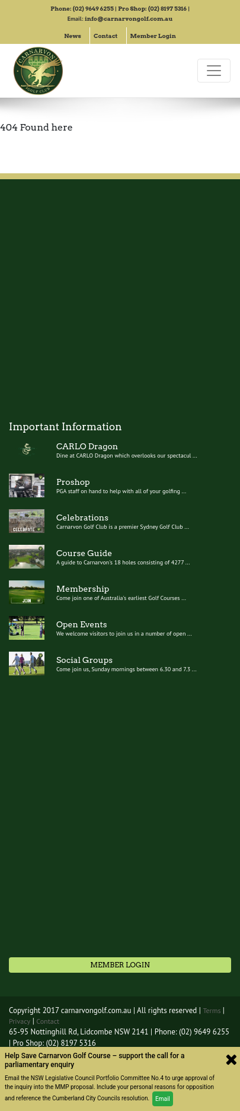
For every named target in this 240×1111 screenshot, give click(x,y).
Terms (212, 1010)
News (72, 35)
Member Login (153, 35)
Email (162, 1099)
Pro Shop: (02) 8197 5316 (152, 8)
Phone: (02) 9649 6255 (82, 8)
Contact (106, 35)
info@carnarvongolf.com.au (128, 18)
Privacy (19, 1021)
